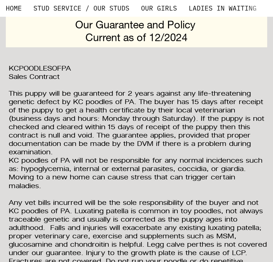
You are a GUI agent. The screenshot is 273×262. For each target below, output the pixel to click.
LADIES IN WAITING (223, 8)
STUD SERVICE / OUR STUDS (81, 8)
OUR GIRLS (159, 8)
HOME (14, 8)
